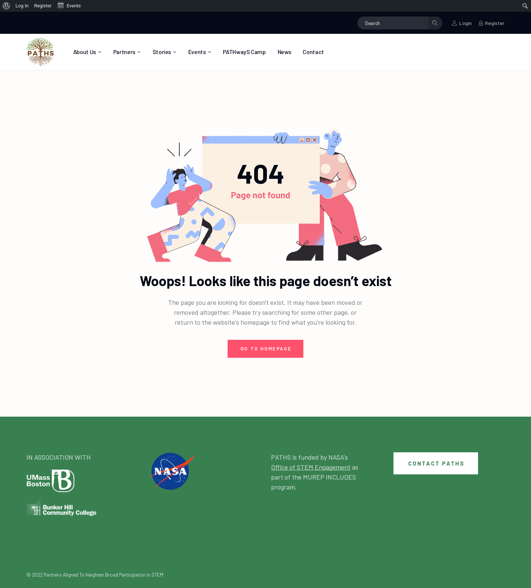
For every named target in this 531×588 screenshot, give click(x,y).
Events (69, 5)
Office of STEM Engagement (310, 467)
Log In (22, 5)
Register (43, 5)
